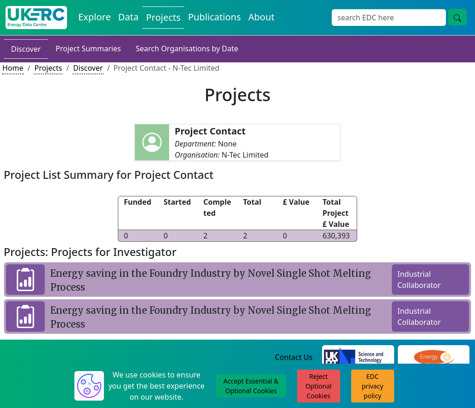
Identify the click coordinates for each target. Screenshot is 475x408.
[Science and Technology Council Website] (358, 358)
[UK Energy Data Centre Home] (36, 17)
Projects (48, 68)
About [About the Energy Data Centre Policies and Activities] (261, 17)
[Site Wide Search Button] (457, 17)
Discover (26, 49)
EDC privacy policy (373, 386)
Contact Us (293, 357)
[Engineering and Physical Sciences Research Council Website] (433, 358)
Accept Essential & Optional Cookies (251, 386)
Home (13, 68)
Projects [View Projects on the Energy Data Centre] (163, 17)
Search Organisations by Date (187, 48)
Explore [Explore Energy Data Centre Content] (94, 17)
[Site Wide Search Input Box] (388, 17)
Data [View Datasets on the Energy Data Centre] (128, 17)
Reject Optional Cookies (318, 386)
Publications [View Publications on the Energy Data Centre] (214, 17)
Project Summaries (88, 48)
